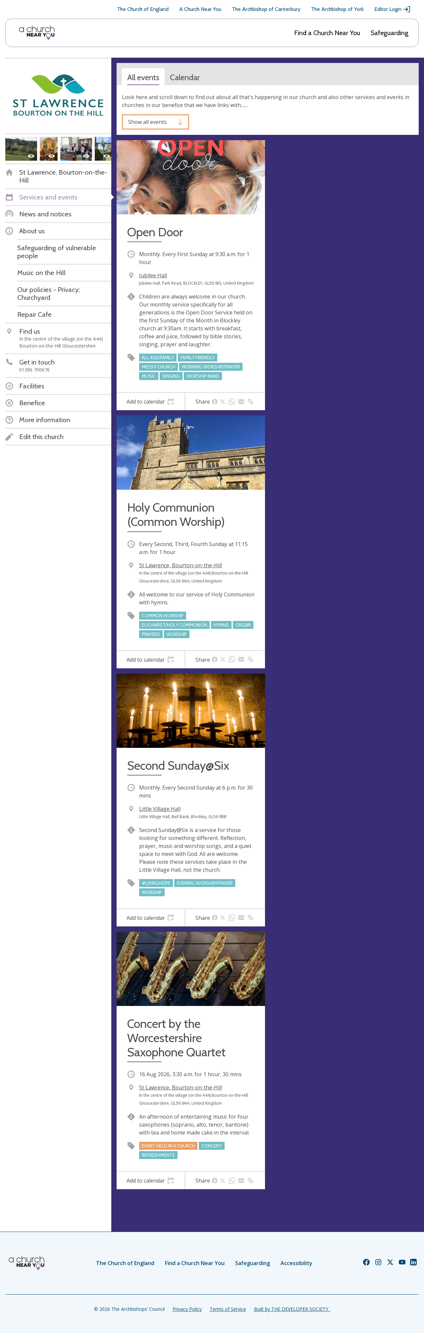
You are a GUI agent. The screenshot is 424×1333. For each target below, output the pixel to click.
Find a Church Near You (327, 33)
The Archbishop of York (337, 9)
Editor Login (392, 9)
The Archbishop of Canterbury (266, 9)
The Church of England (143, 9)
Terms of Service (228, 1309)
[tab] (151, 401)
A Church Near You (200, 9)
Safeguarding (389, 33)
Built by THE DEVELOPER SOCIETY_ (292, 1309)
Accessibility (296, 1263)
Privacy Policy (187, 1309)
